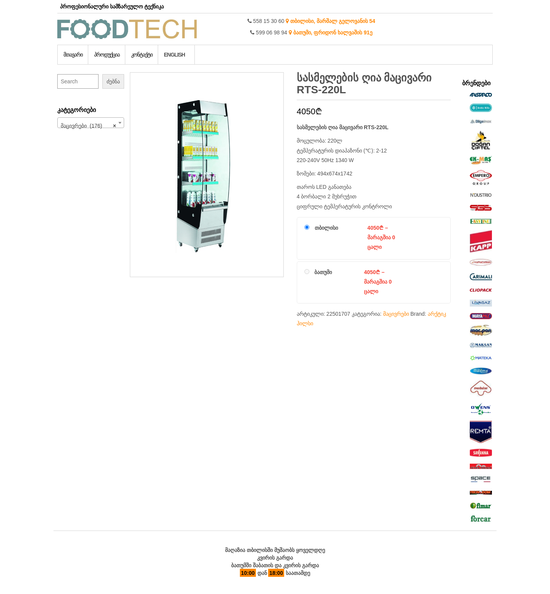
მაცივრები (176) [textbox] (88, 125)
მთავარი (72, 55)
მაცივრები (396, 314)
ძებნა (113, 81)
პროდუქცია (107, 55)
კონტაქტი (141, 55)
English (174, 55)
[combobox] (90, 122)
